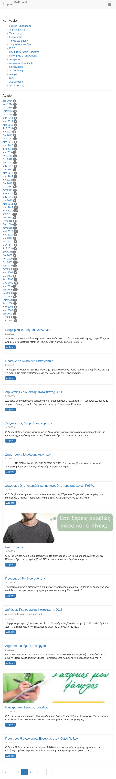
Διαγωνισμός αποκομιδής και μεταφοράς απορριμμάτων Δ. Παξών (49, 485)
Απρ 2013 (8, 142)
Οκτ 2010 (7, 221)
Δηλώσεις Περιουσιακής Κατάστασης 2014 (33, 392)
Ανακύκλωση (16, 81)
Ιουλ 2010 (8, 231)
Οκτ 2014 (7, 107)
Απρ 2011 (8, 203)
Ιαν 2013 (7, 152)
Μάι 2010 (7, 238)
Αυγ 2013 (8, 138)
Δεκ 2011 (7, 183)
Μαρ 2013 (8, 145)
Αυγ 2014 (8, 114)
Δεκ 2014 (7, 100)
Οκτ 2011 (7, 186)
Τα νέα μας (15, 33)
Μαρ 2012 (8, 176)
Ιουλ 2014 (8, 118)
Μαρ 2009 (8, 282)
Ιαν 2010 (7, 252)
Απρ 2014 (8, 124)
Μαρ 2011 (8, 207)
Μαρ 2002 (8, 320)
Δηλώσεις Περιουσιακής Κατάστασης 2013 (33, 609)
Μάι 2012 (7, 169)
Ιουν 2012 (8, 166)
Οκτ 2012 (7, 159)
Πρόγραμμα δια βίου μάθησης (25, 578)
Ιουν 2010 (8, 234)
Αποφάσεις (15, 59)
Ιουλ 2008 (8, 306)
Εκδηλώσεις (15, 37)
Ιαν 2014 (7, 131)
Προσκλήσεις (16, 66)
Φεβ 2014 (8, 128)
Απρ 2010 (8, 241)
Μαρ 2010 (8, 245)
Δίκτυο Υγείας (16, 85)
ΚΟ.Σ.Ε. (13, 78)
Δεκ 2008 (7, 289)
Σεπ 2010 (8, 224)
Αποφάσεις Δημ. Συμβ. (21, 63)
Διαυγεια (13, 74)
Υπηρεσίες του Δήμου (20, 44)
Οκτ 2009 (7, 262)
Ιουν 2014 (8, 121)
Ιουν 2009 (8, 272)
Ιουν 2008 (8, 310)
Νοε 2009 (8, 258)
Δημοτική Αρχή (17, 29)
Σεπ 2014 (8, 111)
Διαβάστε (10, 347)
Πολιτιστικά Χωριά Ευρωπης (24, 52)
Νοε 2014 (8, 104)
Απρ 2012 (8, 173)
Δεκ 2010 (7, 217)
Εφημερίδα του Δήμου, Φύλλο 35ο (28, 330)
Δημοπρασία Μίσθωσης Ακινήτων (28, 454)
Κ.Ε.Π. (12, 48)
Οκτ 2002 (7, 317)
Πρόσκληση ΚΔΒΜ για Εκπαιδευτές (29, 361)
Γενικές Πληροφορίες (20, 26)
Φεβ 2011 (8, 210)
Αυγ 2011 (8, 190)
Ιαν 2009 (7, 286)
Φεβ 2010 (8, 248)
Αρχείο (7, 4)
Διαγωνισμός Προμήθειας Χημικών (28, 423)
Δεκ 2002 (7, 313)
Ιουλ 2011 (8, 193)
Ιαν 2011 (7, 214)
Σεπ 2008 (8, 300)
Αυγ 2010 (8, 228)
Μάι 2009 (7, 276)
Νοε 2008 (8, 293)
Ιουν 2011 (8, 197)
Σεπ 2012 (8, 162)
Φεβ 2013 (8, 149)
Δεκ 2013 (7, 135)
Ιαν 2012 (7, 179)
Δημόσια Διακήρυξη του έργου (25, 646)
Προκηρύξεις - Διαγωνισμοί (23, 55)
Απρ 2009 (8, 279)
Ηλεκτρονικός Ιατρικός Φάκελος (26, 707)
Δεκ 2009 (7, 255)
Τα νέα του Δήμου (18, 40)
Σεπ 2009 (8, 265)
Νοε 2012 (8, 155)
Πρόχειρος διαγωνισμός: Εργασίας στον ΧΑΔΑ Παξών (41, 738)
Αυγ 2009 (8, 269)
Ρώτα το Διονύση (16, 547)
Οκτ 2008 (7, 296)
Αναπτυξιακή (16, 70)
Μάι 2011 (7, 200)
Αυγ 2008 (8, 303)
